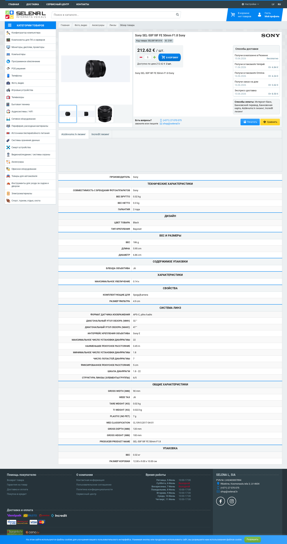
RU (279, 4)
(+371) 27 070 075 (172, 120)
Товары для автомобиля (21, 176)
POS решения (15, 68)
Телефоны (14, 76)
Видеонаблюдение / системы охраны (28, 154)
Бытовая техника (18, 104)
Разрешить (252, 539)
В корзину (169, 57)
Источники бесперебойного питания (28, 133)
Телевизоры (15, 97)
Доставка (32, 4)
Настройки (248, 4)
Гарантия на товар (17, 484)
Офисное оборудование (21, 169)
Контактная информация (90, 480)
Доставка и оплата (17, 489)
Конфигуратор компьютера (23, 33)
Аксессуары (15, 162)
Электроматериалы (19, 193)
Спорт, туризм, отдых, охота (23, 200)
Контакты (82, 4)
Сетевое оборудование (21, 119)
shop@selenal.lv (171, 123)
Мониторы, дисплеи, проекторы (25, 47)
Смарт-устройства (18, 147)
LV (273, 4)
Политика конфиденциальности (94, 489)
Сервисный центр (57, 4)
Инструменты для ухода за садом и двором (27, 184)
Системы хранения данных (23, 140)
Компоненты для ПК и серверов (25, 40)
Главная (13, 4)
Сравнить (270, 122)
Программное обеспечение (23, 61)
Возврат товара (15, 480)
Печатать (250, 122)
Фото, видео (15, 83)
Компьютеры (15, 54)
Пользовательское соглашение (93, 484)
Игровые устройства (19, 90)
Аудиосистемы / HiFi (19, 111)
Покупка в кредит (17, 494)
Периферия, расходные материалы (27, 126)
